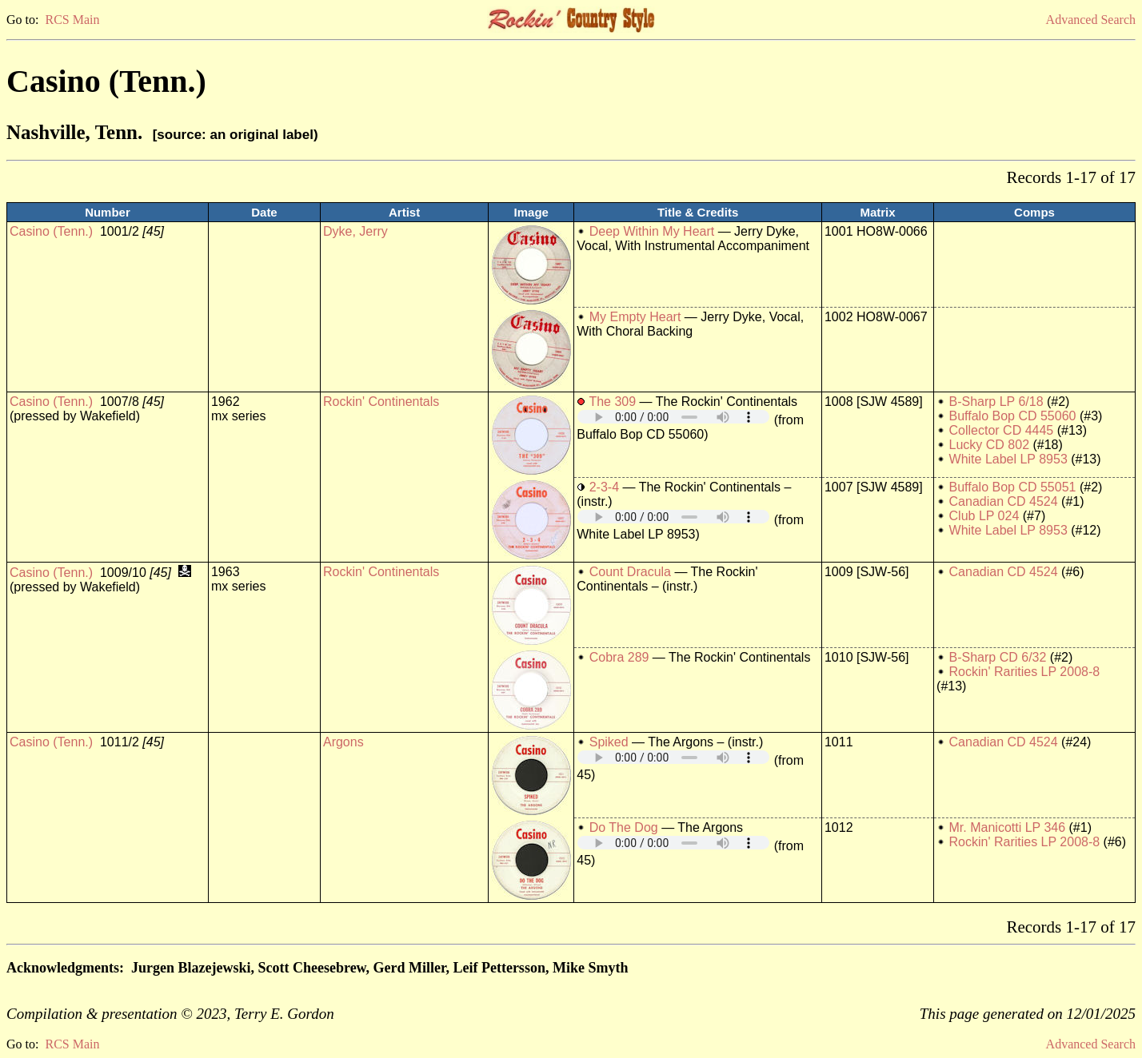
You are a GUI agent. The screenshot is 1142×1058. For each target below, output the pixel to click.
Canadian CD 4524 (1003, 501)
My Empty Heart (635, 317)
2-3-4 (604, 487)
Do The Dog (623, 827)
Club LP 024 (984, 516)
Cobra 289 (619, 657)
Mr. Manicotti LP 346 (1007, 827)
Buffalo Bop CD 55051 (1012, 487)
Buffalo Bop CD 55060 (1012, 416)
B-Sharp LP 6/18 (996, 401)
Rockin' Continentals (381, 401)
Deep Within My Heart (652, 231)
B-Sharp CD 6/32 (998, 657)
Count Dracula (630, 572)
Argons (343, 742)
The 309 (612, 401)
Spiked (609, 742)
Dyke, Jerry (355, 231)
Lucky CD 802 (989, 444)
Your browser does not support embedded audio (673, 417)
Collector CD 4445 (1001, 430)
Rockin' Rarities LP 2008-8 (1024, 671)
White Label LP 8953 (1008, 459)
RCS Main (72, 19)
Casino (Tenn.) (51, 231)
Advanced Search (1091, 19)
